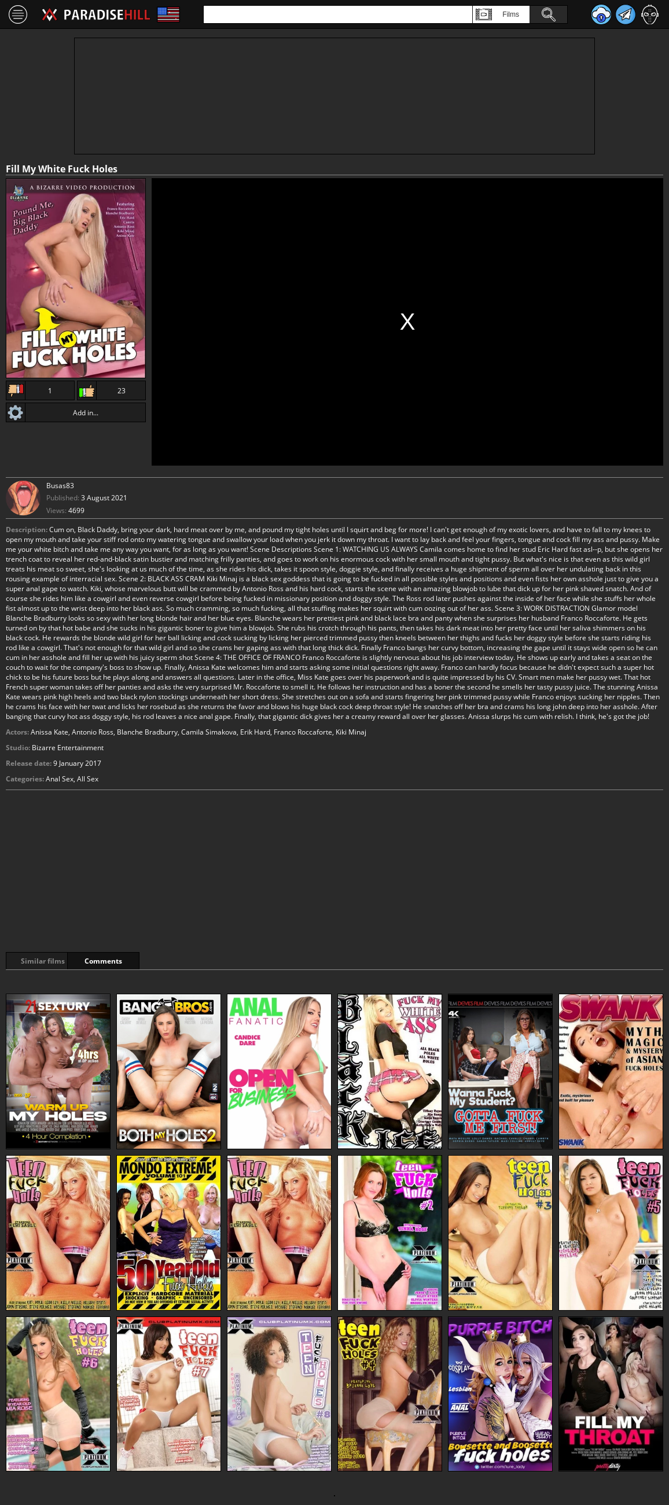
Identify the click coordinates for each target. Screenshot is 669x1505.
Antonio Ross (92, 732)
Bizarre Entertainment (68, 748)
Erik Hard (255, 732)
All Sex (87, 779)
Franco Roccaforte (303, 732)
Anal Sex (59, 779)
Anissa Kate (49, 732)
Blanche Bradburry (147, 732)
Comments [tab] (138, 961)
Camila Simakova (209, 732)
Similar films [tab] (47, 961)
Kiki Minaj (351, 732)
